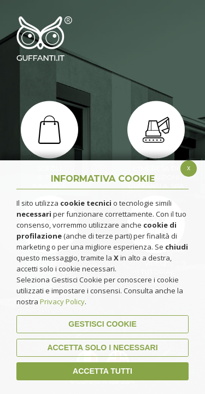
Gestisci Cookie (102, 324)
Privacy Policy (62, 301)
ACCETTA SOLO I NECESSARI (102, 347)
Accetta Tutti (102, 371)
